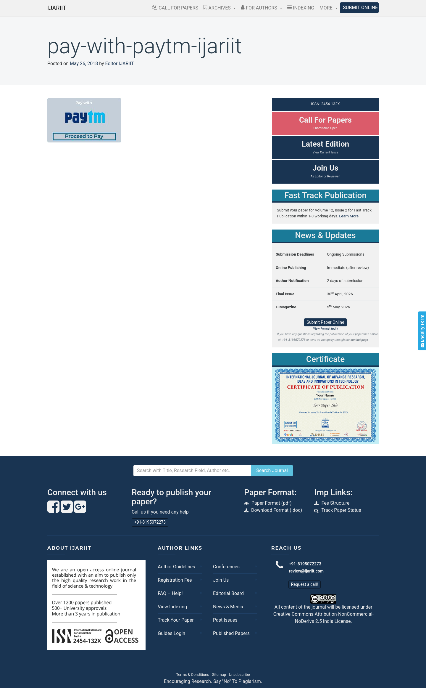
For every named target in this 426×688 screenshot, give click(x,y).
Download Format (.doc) (276, 510)
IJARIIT (56, 8)
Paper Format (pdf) (271, 503)
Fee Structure (335, 503)
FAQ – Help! (170, 593)
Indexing (300, 8)
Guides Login (171, 633)
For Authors (259, 8)
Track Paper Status (341, 510)
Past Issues (225, 620)
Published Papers (231, 633)
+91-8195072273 (150, 522)
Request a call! (304, 584)
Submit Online (360, 7)
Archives (218, 8)
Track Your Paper (175, 620)
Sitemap (219, 674)
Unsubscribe (239, 674)
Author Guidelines (176, 567)
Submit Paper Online (325, 322)
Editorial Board (228, 593)
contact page (359, 340)
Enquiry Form (422, 331)
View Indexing (172, 607)
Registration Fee (175, 580)
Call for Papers (175, 8)
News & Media (228, 607)
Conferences (226, 567)
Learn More (349, 216)
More (327, 8)
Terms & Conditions (192, 674)
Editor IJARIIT (119, 63)
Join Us (221, 580)
